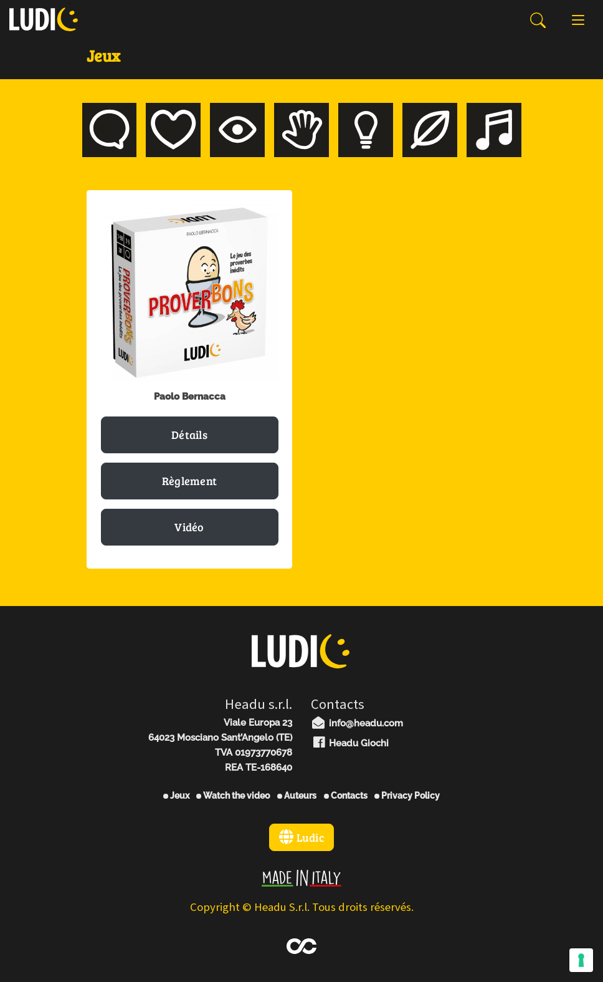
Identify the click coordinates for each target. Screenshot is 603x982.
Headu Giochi (350, 743)
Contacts (346, 796)
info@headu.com (357, 723)
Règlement (189, 480)
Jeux (176, 796)
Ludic (301, 837)
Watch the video (233, 796)
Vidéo (189, 526)
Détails (189, 434)
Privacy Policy (407, 796)
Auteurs (296, 796)
